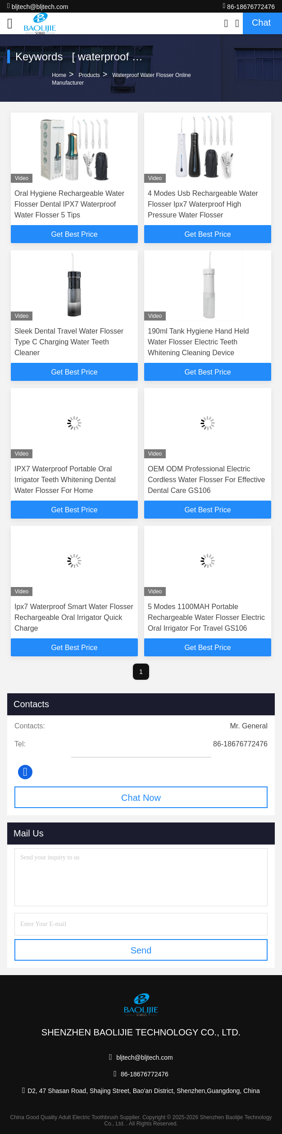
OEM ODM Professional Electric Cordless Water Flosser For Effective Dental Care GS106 (206, 479)
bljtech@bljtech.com (37, 6)
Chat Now (141, 798)
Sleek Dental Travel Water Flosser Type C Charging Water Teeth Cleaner (68, 342)
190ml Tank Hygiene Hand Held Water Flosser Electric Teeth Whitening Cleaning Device (198, 342)
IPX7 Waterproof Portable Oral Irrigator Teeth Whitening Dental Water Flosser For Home (65, 479)
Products (89, 75)
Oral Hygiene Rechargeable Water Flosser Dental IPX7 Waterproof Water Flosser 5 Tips (69, 204)
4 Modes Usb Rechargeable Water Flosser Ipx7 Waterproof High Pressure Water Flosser (203, 204)
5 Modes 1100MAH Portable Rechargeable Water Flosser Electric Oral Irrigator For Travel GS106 (206, 617)
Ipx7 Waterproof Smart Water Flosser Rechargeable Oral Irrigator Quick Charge (73, 617)
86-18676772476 (249, 6)
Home (59, 75)
